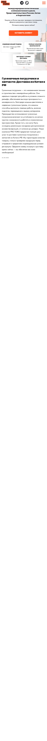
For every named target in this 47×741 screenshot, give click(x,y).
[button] (23, 33)
